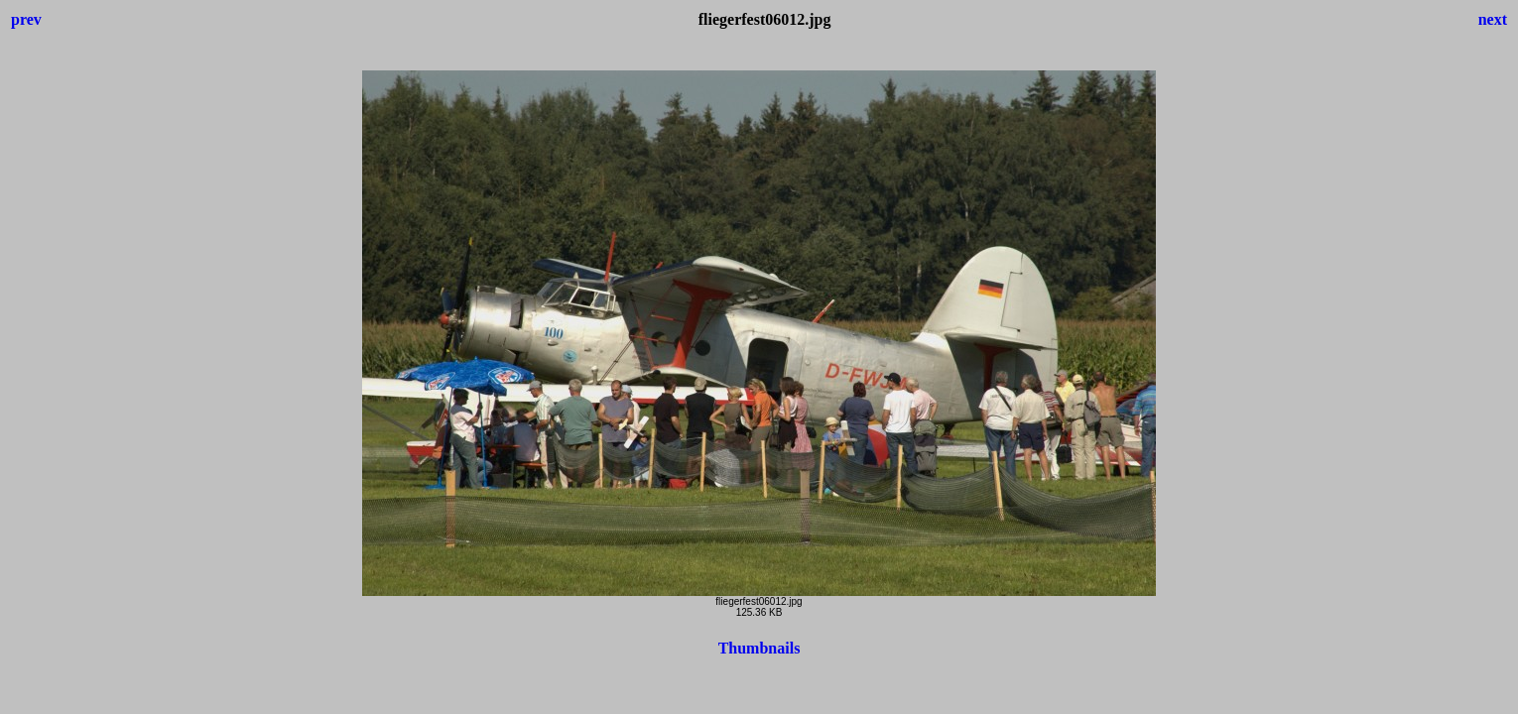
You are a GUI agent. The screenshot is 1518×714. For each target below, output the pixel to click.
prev (26, 19)
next (1492, 19)
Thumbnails (759, 648)
